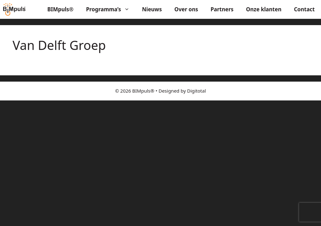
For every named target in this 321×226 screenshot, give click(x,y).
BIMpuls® (60, 9)
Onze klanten (264, 9)
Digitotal (196, 91)
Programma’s (111, 9)
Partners (222, 9)
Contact (304, 9)
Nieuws (152, 9)
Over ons (186, 9)
